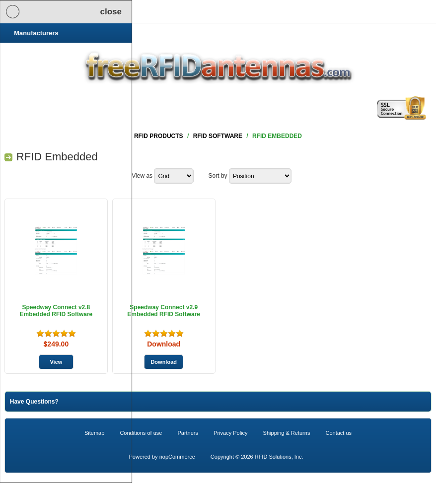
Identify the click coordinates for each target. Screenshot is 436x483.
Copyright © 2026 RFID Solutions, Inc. (257, 457)
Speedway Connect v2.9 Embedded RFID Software (163, 311)
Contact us (338, 433)
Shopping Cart (118, 11)
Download (163, 344)
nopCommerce (177, 457)
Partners (187, 433)
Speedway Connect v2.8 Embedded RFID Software (56, 311)
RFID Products (158, 136)
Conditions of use (141, 433)
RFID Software (217, 136)
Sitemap (94, 433)
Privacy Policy (230, 433)
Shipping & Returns (286, 433)
